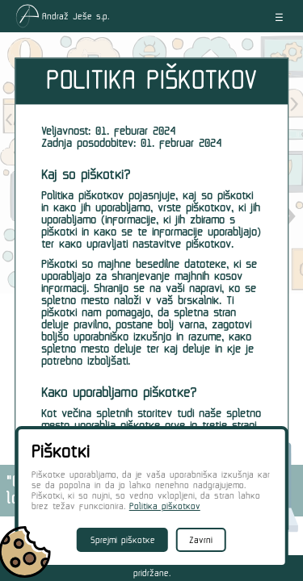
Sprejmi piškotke (122, 540)
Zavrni (201, 540)
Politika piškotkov (164, 506)
